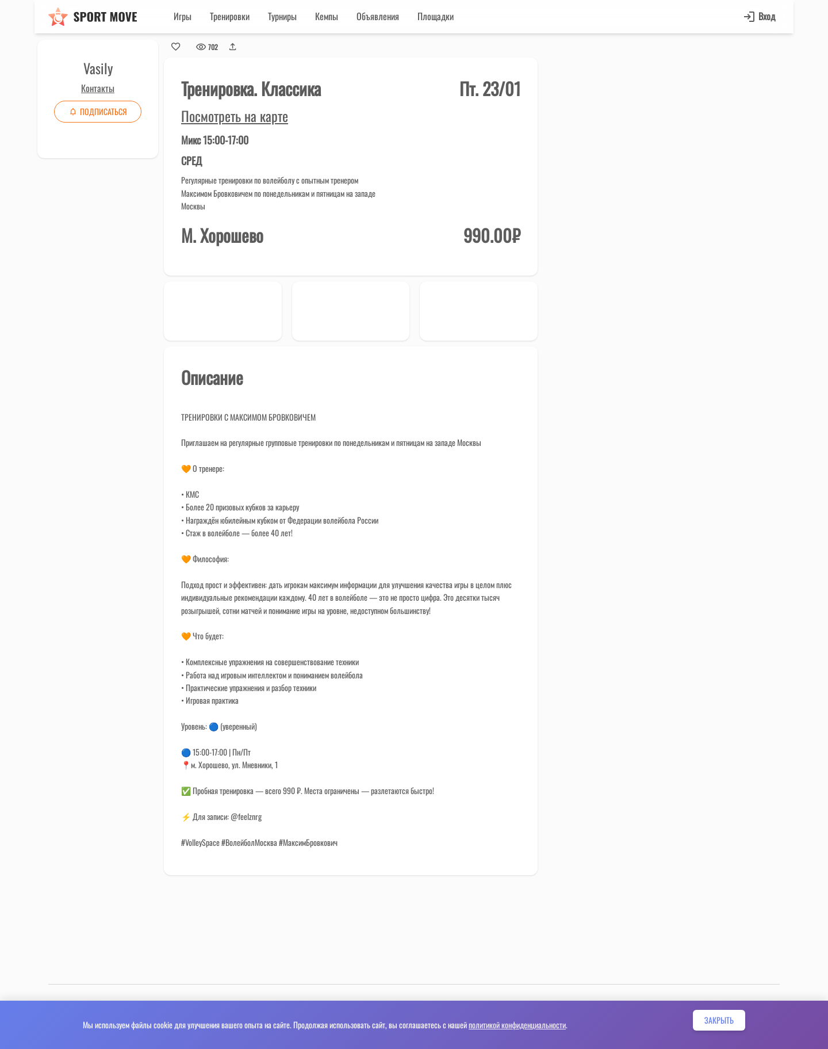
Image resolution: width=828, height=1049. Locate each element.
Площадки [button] (435, 16)
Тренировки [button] (230, 16)
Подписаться (97, 111)
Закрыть (719, 1020)
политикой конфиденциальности (517, 1025)
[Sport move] (92, 16)
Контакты (97, 88)
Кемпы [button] (326, 16)
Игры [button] (182, 16)
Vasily (98, 68)
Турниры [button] (282, 16)
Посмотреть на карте (234, 115)
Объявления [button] (377, 16)
